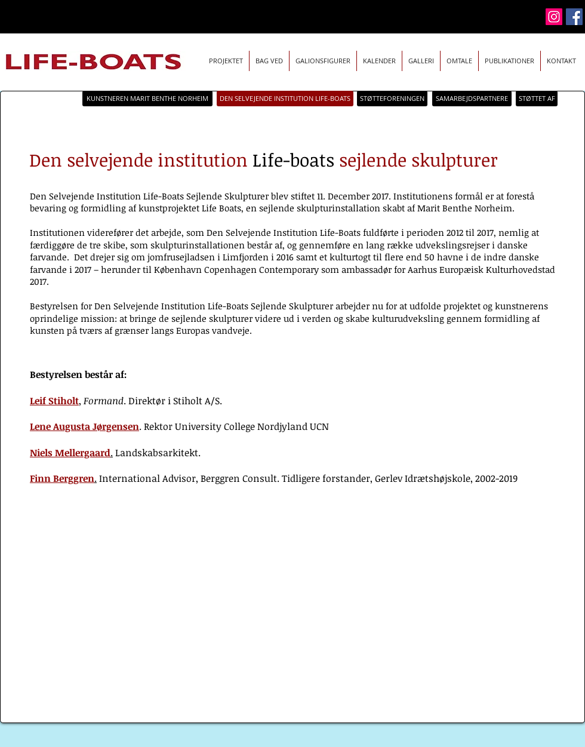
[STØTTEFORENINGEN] (392, 98)
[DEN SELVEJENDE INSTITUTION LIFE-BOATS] (285, 98)
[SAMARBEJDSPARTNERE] (472, 98)
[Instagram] (554, 16)
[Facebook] (574, 16)
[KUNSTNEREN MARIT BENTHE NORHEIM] (147, 98)
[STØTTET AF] (537, 98)
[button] (379, 61)
